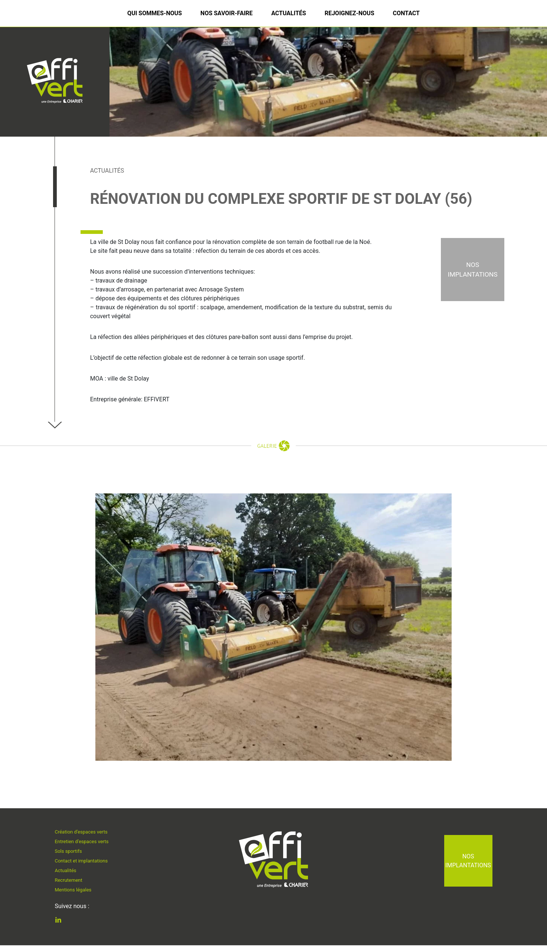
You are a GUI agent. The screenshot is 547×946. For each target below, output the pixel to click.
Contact (406, 13)
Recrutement (70, 882)
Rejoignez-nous (349, 13)
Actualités (288, 13)
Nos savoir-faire (226, 13)
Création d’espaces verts (84, 829)
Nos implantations (468, 861)
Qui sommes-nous (154, 13)
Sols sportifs (70, 850)
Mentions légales (75, 893)
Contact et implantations (84, 861)
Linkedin (64, 921)
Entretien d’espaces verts (84, 839)
